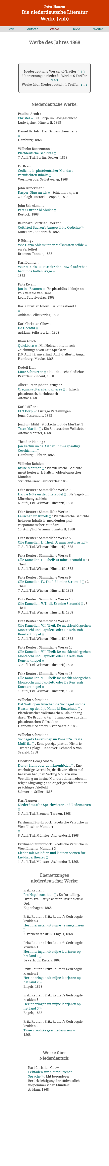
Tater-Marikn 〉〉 (30, 428)
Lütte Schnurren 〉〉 (32, 372)
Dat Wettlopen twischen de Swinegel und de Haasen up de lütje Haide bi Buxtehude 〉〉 (51, 706)
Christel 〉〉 (25, 118)
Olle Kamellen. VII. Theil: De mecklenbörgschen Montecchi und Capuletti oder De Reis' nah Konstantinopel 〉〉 (54, 629)
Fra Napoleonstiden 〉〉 (40, 894)
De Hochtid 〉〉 (28, 328)
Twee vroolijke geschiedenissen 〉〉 (49, 1030)
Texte (76, 29)
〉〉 (19, 135)
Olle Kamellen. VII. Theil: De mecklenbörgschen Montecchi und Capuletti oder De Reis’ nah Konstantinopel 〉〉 (54, 682)
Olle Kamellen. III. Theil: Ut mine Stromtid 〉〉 (52, 560)
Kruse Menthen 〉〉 (31, 468)
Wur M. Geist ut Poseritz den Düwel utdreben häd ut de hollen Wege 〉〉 (52, 269)
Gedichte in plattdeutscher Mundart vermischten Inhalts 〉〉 (45, 172)
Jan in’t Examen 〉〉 (31, 288)
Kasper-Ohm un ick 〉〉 (34, 192)
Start (11, 29)
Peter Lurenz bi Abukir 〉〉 (37, 210)
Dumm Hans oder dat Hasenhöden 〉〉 (46, 765)
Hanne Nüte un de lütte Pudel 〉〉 (42, 494)
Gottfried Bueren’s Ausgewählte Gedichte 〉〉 (50, 227)
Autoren (32, 29)
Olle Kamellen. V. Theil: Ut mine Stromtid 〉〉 (51, 603)
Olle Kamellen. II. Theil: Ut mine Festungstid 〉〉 (52, 542)
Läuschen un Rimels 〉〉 (35, 516)
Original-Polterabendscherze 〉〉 (42, 389)
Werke (54, 29)
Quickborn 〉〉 (28, 345)
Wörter (98, 29)
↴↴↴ (81, 71)
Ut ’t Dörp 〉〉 (27, 411)
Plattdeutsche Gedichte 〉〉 (37, 153)
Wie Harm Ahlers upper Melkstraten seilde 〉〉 (52, 245)
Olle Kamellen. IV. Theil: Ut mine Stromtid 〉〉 (51, 582)
